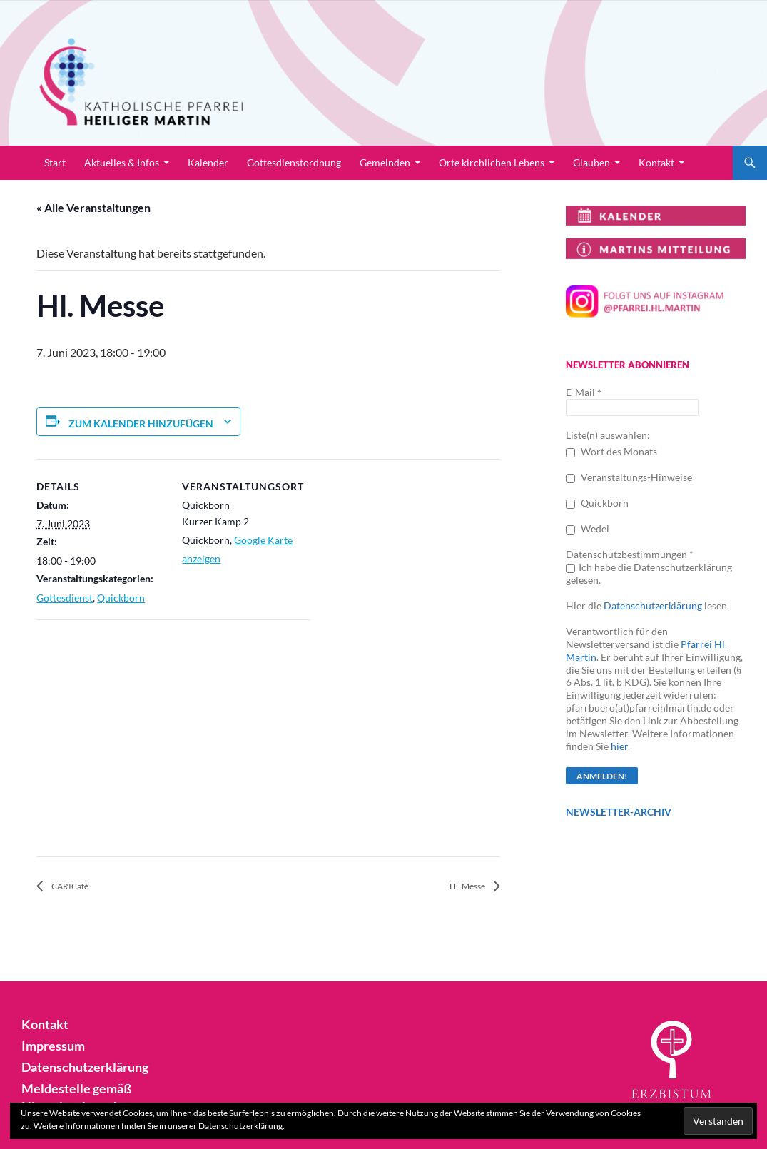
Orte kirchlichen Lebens (491, 162)
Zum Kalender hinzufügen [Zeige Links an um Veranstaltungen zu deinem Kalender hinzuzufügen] (140, 423)
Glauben (591, 162)
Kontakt (656, 162)
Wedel (587, 528)
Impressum (49, 1046)
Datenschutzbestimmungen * (630, 554)
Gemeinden (385, 162)
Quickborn (121, 598)
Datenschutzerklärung (653, 605)
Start (55, 162)
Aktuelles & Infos (121, 162)
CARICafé (75, 887)
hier (619, 746)
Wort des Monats (611, 451)
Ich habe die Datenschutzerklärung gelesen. (649, 573)
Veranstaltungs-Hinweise (629, 477)
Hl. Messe (462, 887)
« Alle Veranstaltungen (93, 207)
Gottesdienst (64, 598)
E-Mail (583, 392)
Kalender (208, 162)
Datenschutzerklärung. (241, 1125)
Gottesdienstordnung (294, 162)
